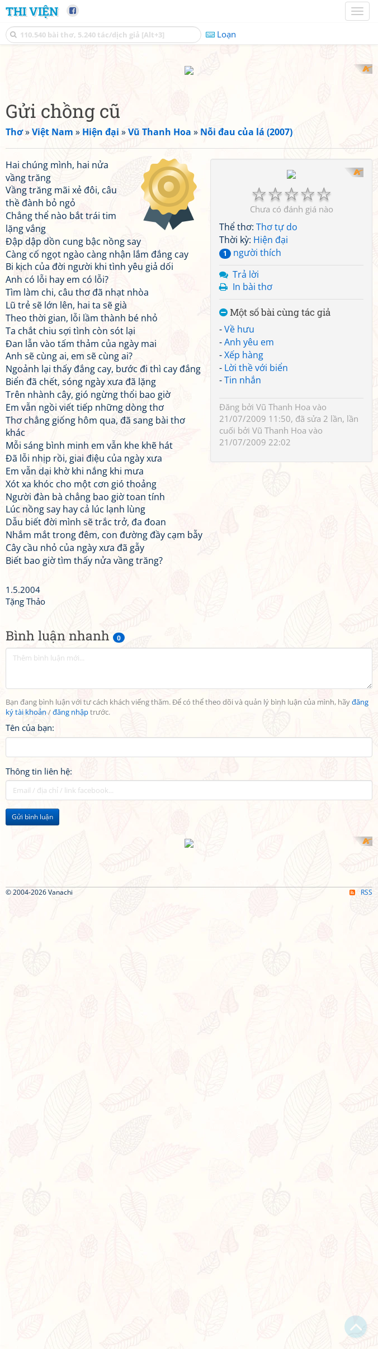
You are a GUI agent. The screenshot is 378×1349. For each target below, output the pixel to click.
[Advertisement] (189, 142)
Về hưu (239, 602)
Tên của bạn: (30, 874)
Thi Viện (32, 11)
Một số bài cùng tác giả (274, 586)
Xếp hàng (243, 627)
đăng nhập (70, 858)
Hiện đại (270, 513)
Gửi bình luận (32, 962)
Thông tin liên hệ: (39, 917)
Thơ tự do (276, 500)
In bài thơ (252, 560)
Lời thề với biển (256, 640)
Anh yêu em (249, 615)
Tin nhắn (242, 653)
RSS (360, 1339)
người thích (250, 525)
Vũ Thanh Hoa (283, 680)
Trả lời (246, 547)
